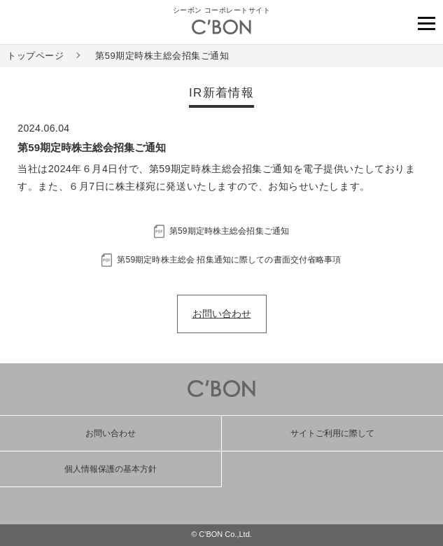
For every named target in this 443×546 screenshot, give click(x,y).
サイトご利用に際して (332, 433)
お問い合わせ (221, 313)
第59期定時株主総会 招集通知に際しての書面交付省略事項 (229, 260)
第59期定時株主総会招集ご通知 (229, 231)
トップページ (35, 55)
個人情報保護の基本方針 (110, 469)
